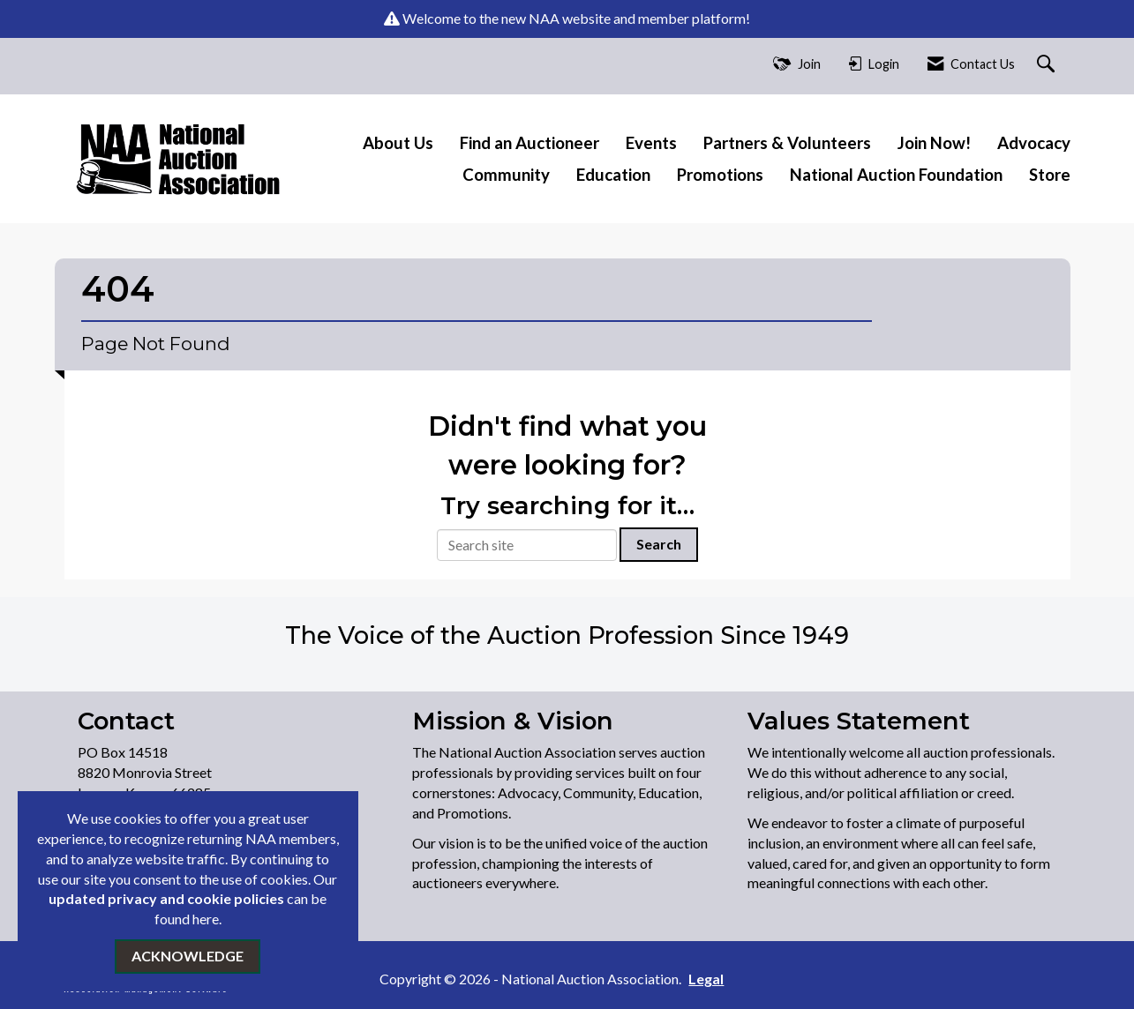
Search (658, 543)
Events (651, 143)
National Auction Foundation (896, 174)
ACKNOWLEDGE (187, 955)
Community (506, 174)
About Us (398, 143)
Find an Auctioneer (529, 143)
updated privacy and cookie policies (166, 898)
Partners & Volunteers (787, 143)
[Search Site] (1048, 65)
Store (1049, 174)
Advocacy (1033, 143)
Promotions (720, 174)
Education (613, 174)
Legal (706, 978)
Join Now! (934, 143)
